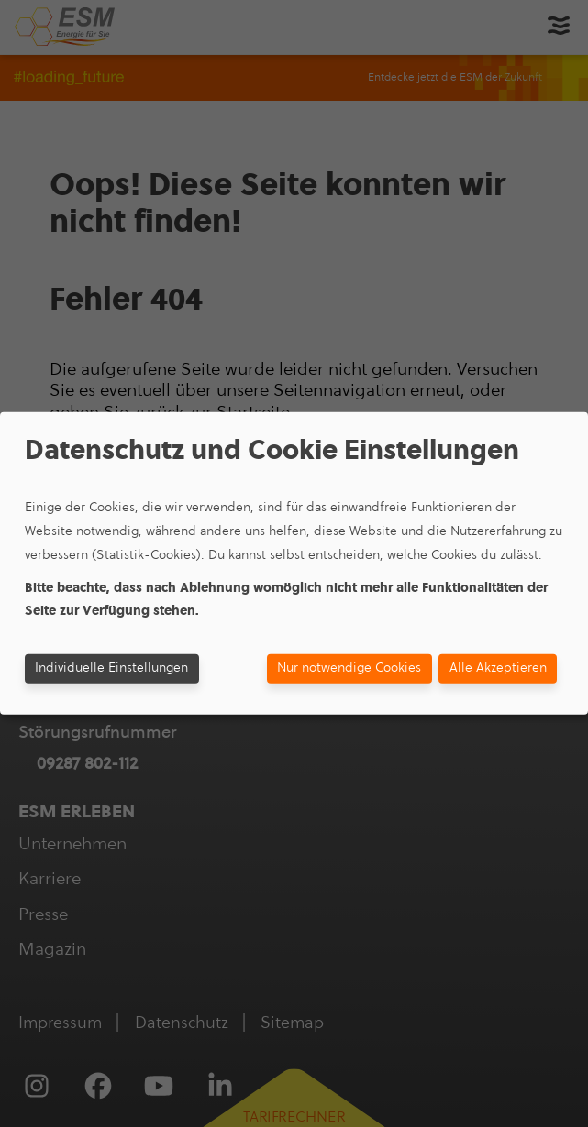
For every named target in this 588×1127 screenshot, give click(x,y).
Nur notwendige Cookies (349, 667)
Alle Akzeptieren (498, 667)
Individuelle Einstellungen (111, 667)
